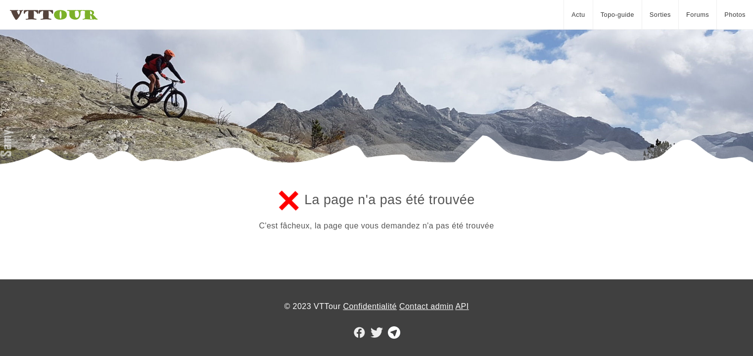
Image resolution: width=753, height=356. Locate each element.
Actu (578, 14)
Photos (735, 14)
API (462, 306)
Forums (697, 14)
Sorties (660, 14)
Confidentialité (370, 306)
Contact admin (426, 306)
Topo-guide (617, 14)
